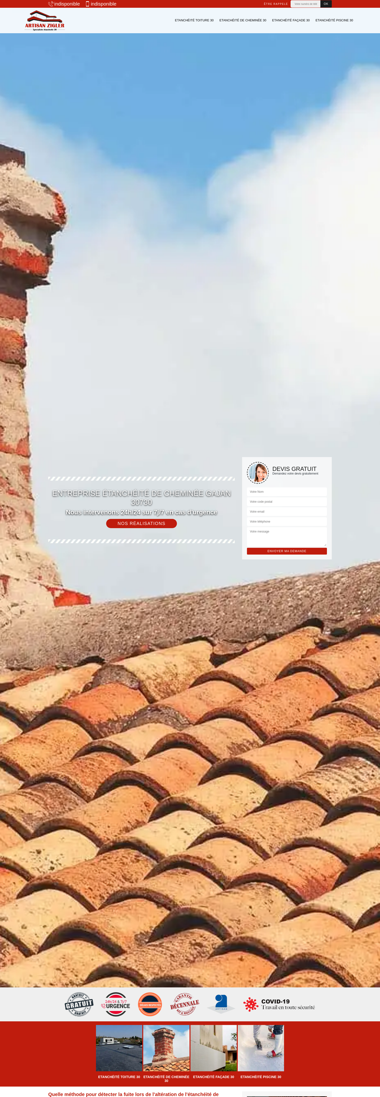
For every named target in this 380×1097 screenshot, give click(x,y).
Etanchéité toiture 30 (194, 20)
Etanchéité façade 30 (291, 20)
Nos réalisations (142, 523)
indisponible (64, 4)
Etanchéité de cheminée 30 (242, 20)
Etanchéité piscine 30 (334, 20)
